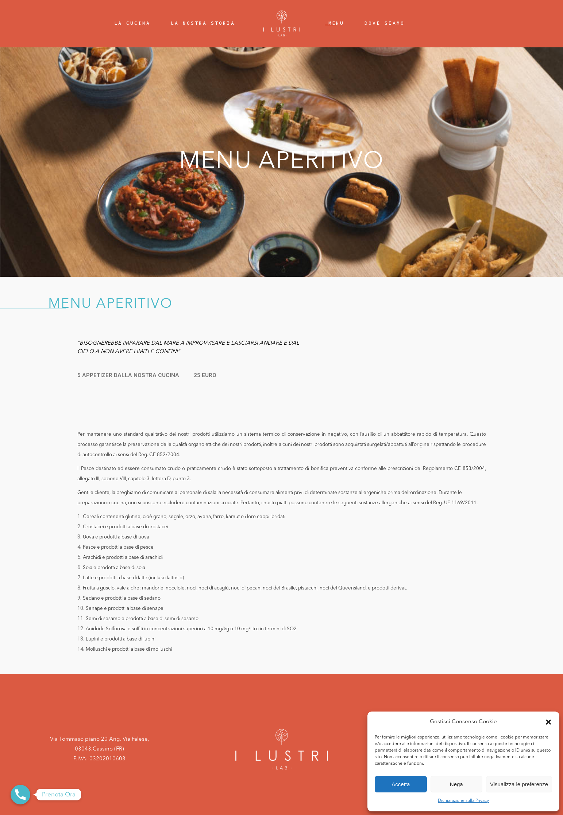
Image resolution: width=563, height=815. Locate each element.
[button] (548, 722)
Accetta (401, 784)
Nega (456, 784)
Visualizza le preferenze (519, 784)
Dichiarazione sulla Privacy (463, 801)
